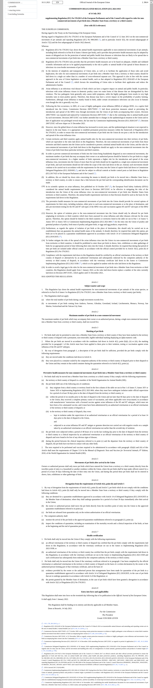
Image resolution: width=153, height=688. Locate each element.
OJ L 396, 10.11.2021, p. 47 (110, 685)
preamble (12, 6)
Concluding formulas (16, 14)
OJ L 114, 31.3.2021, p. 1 (50, 675)
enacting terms (14, 10)
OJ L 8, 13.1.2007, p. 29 (83, 638)
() (100, 40)
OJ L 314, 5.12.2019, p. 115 (135, 680)
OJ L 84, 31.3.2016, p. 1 (79, 628)
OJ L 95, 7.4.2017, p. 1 (120, 664)
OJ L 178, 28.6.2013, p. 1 (52, 623)
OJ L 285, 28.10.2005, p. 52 (97, 633)
